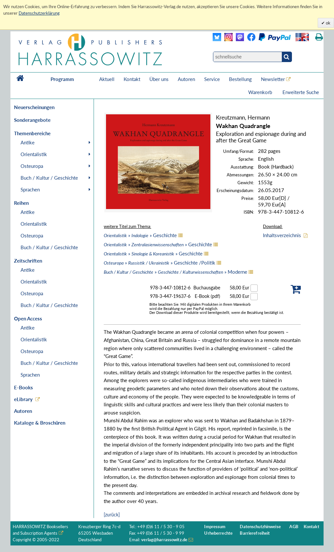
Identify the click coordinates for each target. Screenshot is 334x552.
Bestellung (240, 79)
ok (327, 22)
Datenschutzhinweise (260, 526)
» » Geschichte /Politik (159, 263)
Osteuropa (32, 166)
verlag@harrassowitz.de (164, 539)
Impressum (214, 526)
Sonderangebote (32, 120)
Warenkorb (260, 92)
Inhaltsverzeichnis (282, 235)
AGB (293, 526)
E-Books (23, 387)
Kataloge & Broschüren (39, 423)
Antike (28, 142)
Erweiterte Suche (300, 92)
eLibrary (23, 399)
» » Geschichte (140, 235)
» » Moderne (175, 272)
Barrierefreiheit (255, 533)
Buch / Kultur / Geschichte (49, 178)
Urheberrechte (218, 533)
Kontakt (132, 79)
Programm (62, 79)
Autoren (186, 79)
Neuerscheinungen (34, 107)
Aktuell (106, 79)
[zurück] (112, 514)
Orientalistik (34, 154)
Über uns (159, 79)
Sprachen (30, 189)
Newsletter (273, 79)
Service (212, 79)
